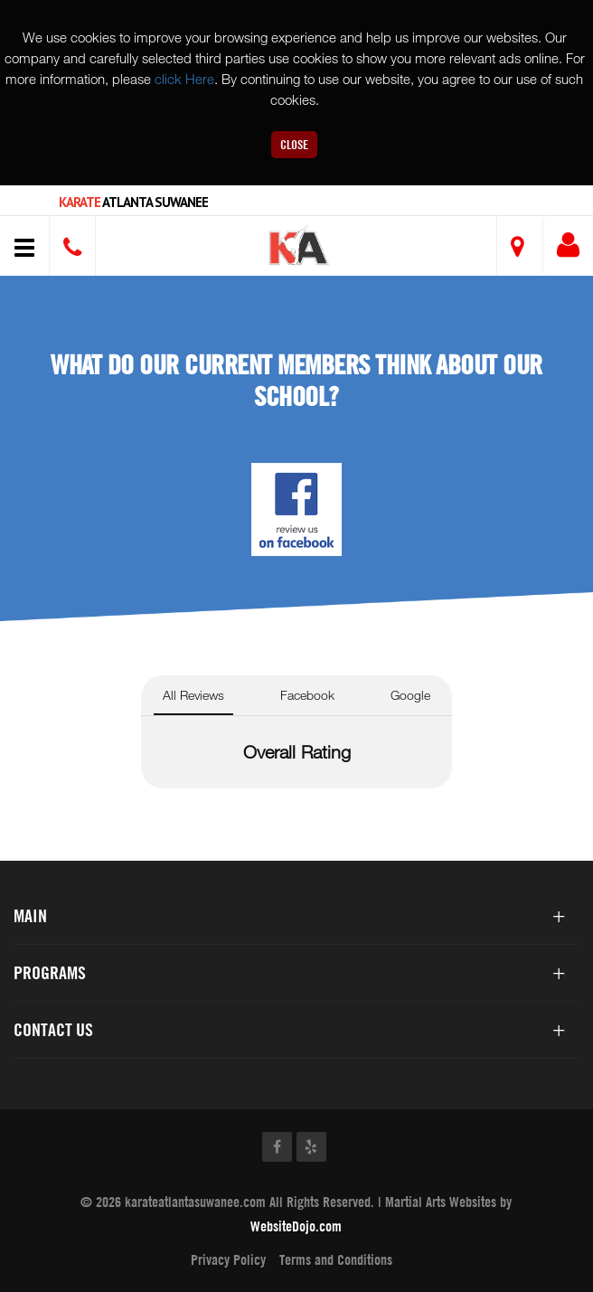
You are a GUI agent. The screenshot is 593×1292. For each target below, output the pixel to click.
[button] (299, 248)
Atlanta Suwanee (133, 202)
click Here (184, 79)
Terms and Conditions (335, 1259)
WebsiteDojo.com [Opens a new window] (296, 1226)
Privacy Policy (228, 1259)
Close (294, 144)
